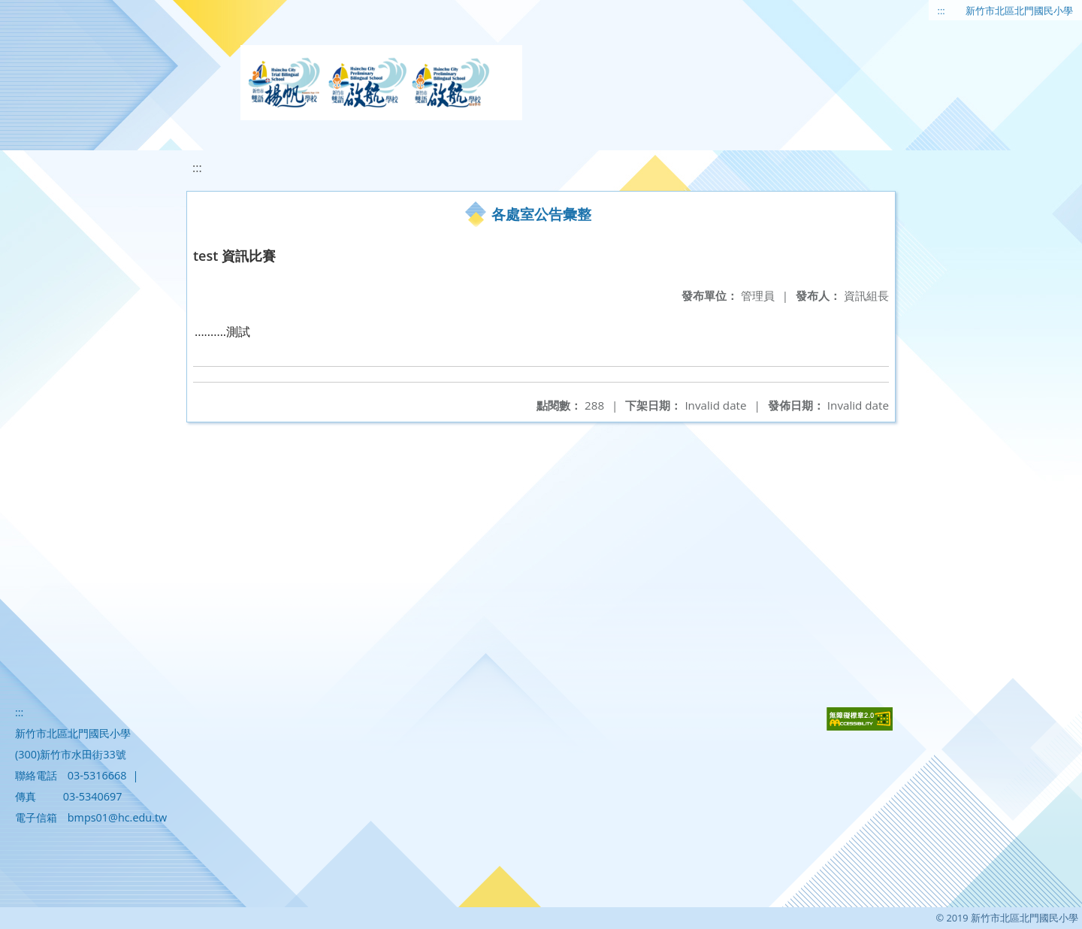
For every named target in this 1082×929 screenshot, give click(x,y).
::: (941, 10)
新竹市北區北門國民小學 (1019, 10)
